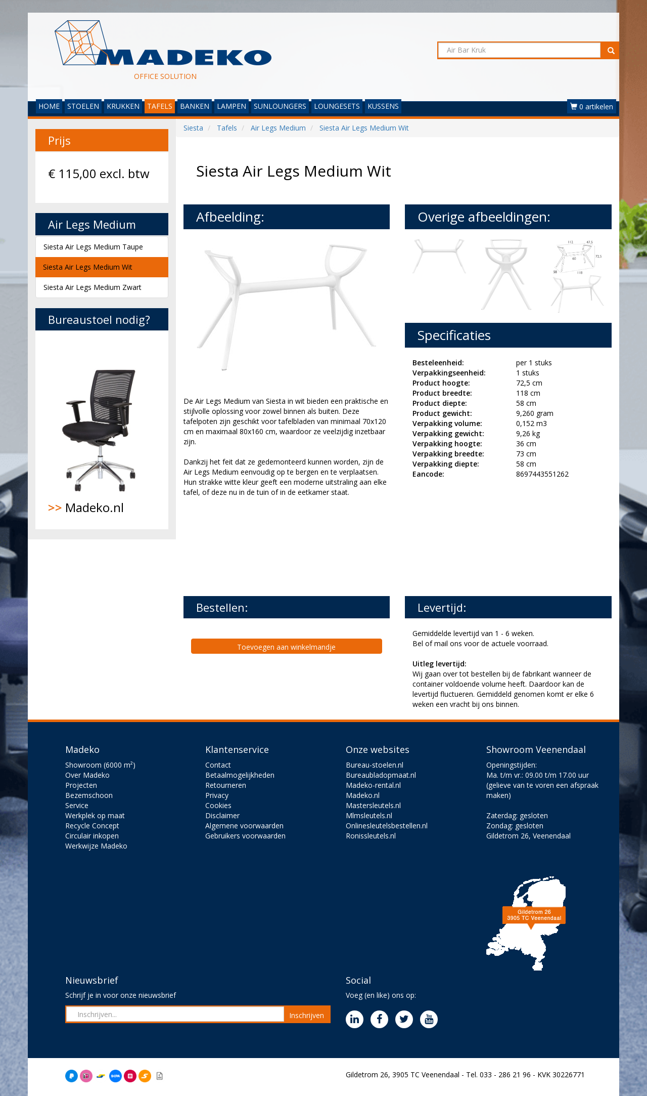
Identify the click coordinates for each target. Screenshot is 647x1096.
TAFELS (159, 106)
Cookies (218, 805)
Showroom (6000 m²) (100, 765)
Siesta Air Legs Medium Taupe (93, 246)
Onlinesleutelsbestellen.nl (387, 825)
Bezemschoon (89, 795)
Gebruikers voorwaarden (245, 835)
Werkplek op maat (95, 815)
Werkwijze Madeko (96, 846)
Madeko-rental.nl (373, 785)
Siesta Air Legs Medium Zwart (92, 287)
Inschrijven (306, 1015)
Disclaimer (222, 815)
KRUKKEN (123, 106)
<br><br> (259, 545)
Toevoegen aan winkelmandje (286, 647)
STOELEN (83, 106)
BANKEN (194, 106)
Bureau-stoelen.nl (374, 765)
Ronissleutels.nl (371, 835)
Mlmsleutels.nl (369, 815)
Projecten (81, 785)
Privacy (216, 795)
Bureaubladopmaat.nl (381, 775)
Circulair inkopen (92, 835)
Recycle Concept (92, 825)
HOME (49, 106)
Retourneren (225, 785)
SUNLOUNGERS (280, 106)
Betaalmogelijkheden (239, 775)
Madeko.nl (102, 430)
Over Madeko (87, 775)
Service (76, 805)
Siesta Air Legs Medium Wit (87, 267)
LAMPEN (231, 106)
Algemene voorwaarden (244, 825)
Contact (218, 765)
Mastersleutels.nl (373, 805)
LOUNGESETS (337, 106)
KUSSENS (383, 106)
